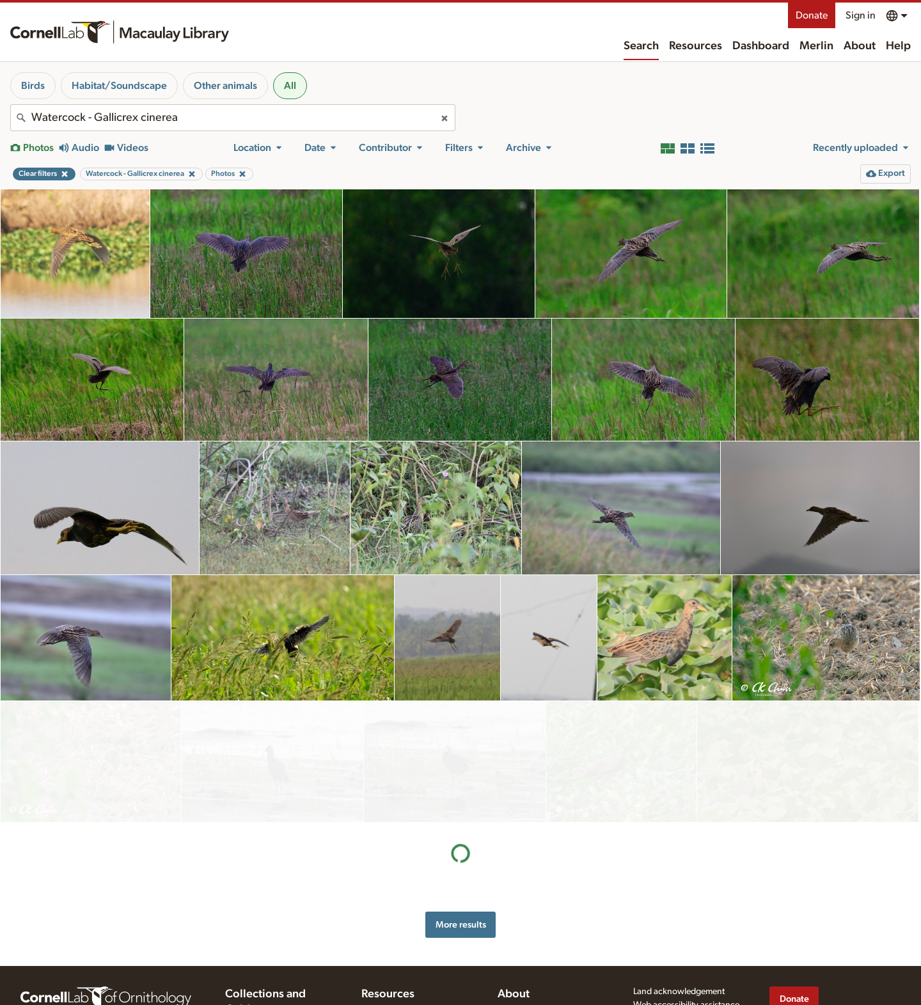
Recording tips (388, 936)
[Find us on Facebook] (777, 948)
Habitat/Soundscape (119, 86)
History (511, 912)
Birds (33, 86)
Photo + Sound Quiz (400, 989)
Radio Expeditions (259, 951)
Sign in (861, 15)
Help (898, 46)
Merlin (816, 46)
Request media (389, 962)
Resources (695, 46)
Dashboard (760, 46)
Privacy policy (659, 918)
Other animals (225, 86)
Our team (515, 925)
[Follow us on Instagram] (828, 948)
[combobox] (232, 118)
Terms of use (657, 931)
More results (461, 803)
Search (641, 46)
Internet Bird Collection (269, 964)
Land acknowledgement (679, 891)
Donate (812, 15)
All (290, 86)
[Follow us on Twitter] (802, 948)
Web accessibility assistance (686, 905)
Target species (388, 976)
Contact (513, 939)
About (860, 46)
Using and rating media (405, 949)
